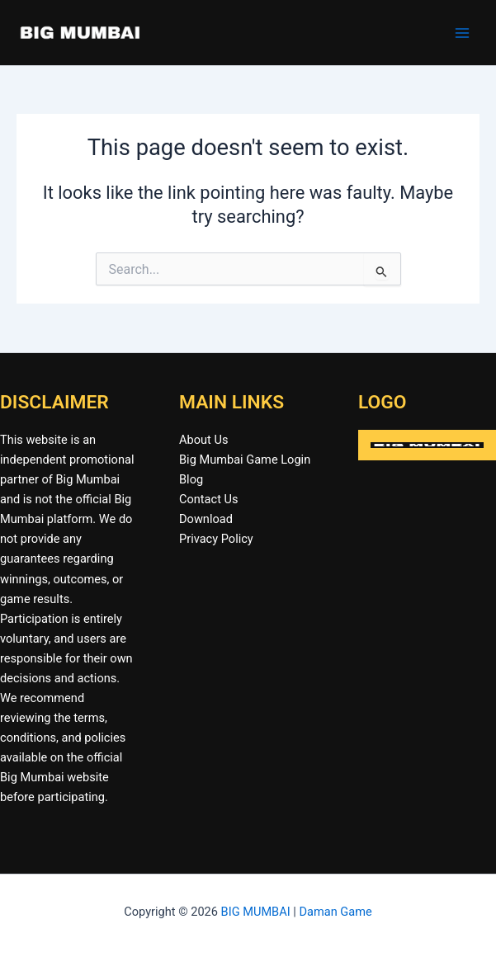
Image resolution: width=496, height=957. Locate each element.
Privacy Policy (216, 538)
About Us (203, 439)
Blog (191, 479)
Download (206, 519)
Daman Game (335, 911)
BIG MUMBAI (256, 911)
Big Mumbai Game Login (244, 459)
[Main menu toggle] (462, 33)
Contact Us (209, 499)
